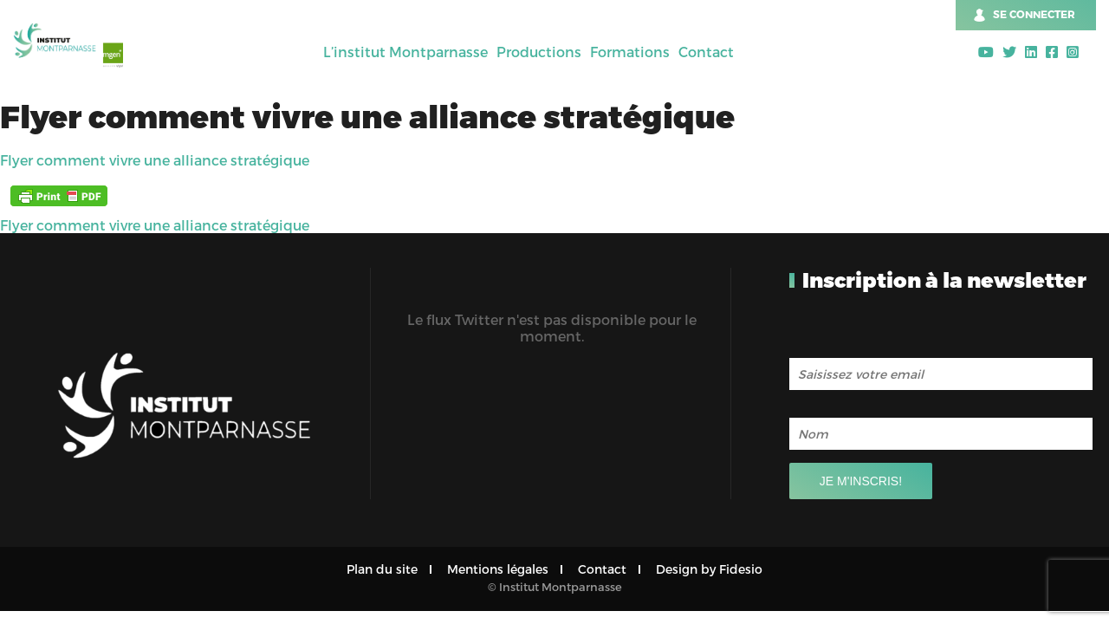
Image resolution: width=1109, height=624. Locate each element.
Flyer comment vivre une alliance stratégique (154, 160)
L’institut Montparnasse (405, 51)
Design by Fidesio (709, 569)
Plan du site (382, 569)
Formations (630, 51)
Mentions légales (497, 569)
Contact (706, 51)
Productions (538, 51)
